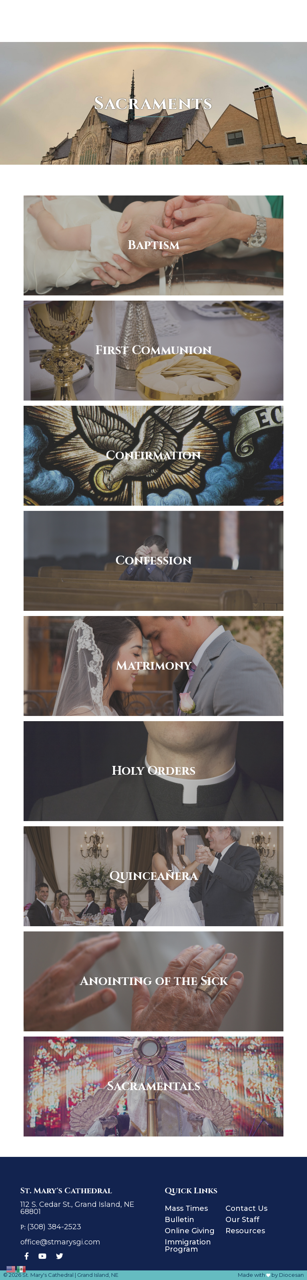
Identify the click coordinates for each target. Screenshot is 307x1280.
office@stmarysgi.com (60, 1242)
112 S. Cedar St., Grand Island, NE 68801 (77, 1208)
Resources (245, 1230)
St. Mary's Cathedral (48, 1275)
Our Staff (242, 1219)
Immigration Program (188, 1245)
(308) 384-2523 (54, 1226)
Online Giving (190, 1230)
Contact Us (246, 1208)
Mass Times (186, 1208)
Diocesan (291, 1275)
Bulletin (179, 1219)
